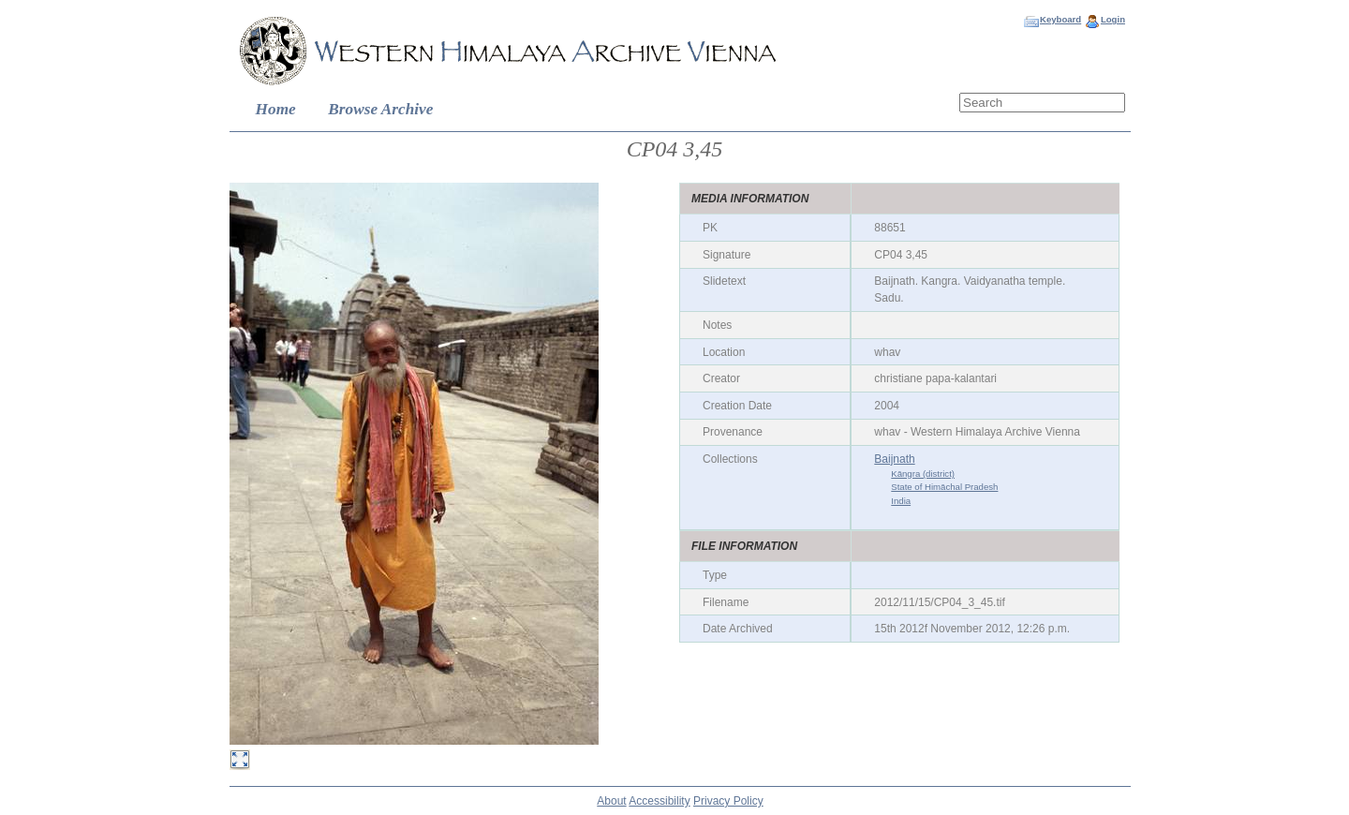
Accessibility (659, 801)
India (901, 501)
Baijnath (894, 459)
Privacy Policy (728, 801)
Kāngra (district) (923, 473)
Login (1113, 19)
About (611, 801)
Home (276, 109)
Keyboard (1060, 19)
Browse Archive (380, 109)
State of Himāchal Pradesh (944, 487)
